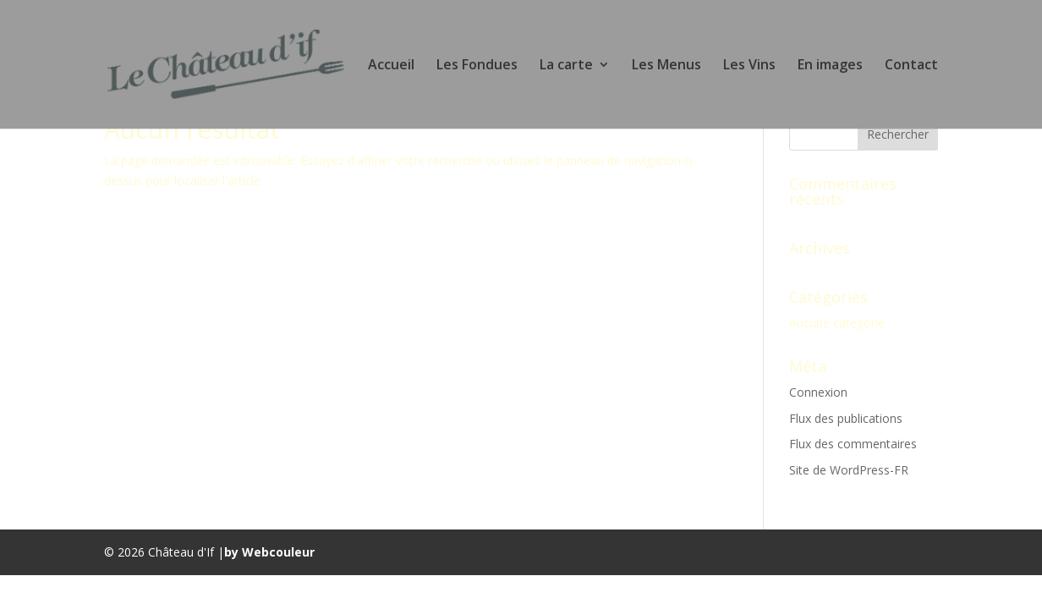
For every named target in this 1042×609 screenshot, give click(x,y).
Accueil (391, 66)
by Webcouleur (269, 552)
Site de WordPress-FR (848, 470)
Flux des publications (845, 418)
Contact (911, 66)
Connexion (818, 392)
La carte (566, 66)
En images (830, 66)
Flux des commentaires (853, 444)
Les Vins (749, 66)
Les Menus (666, 66)
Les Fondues (477, 66)
